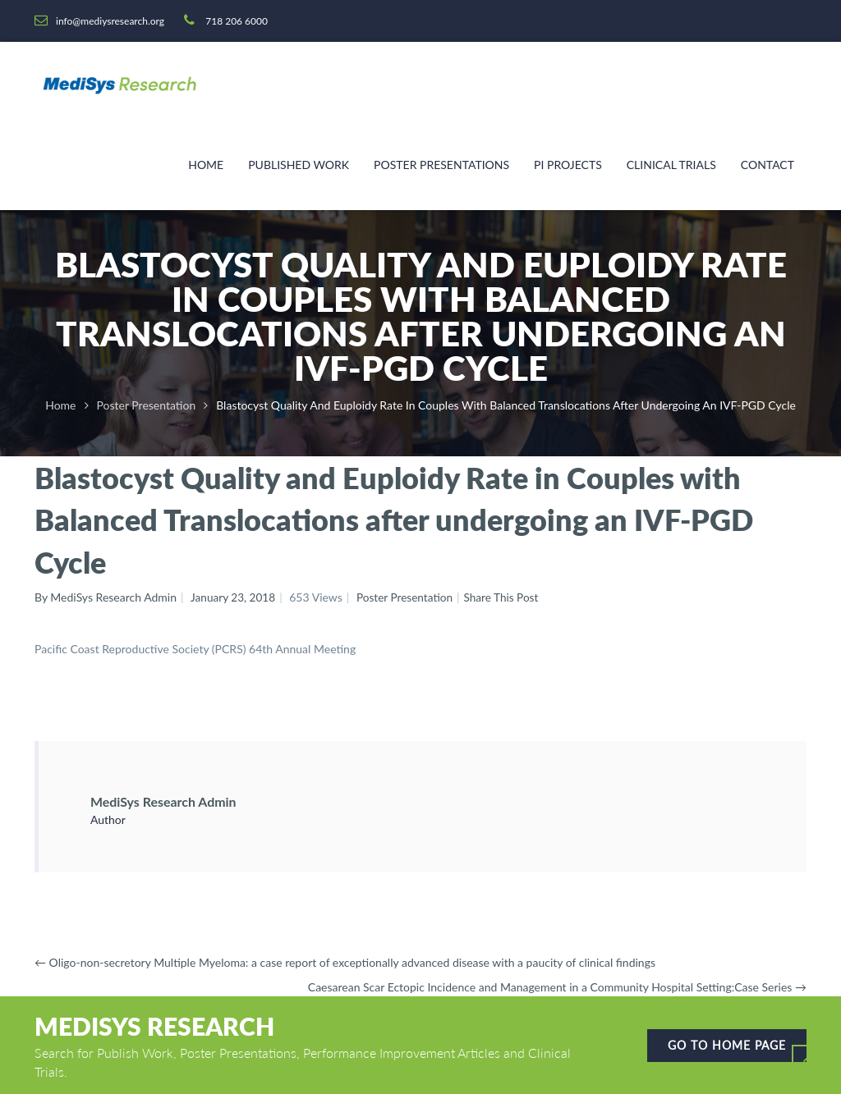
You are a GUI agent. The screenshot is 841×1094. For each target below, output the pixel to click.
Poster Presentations (441, 165)
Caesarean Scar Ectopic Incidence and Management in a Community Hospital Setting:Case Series (557, 986)
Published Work (298, 165)
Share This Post (507, 597)
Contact (767, 165)
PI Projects (568, 165)
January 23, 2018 (234, 597)
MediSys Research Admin (172, 801)
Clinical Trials (671, 165)
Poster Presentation (146, 405)
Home (205, 165)
